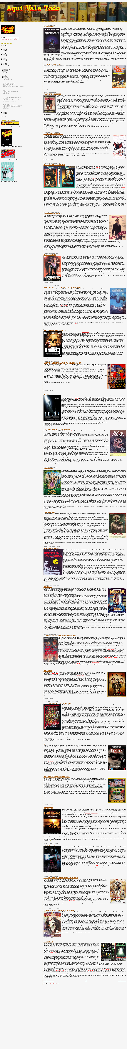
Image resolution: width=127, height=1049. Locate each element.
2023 (3, 49)
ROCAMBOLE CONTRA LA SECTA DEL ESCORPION (62, 363)
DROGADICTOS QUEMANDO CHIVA (56, 777)
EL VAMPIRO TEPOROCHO (53, 134)
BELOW (46, 394)
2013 (3, 61)
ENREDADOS (48, 469)
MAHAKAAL (47, 587)
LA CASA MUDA (49, 845)
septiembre (5, 69)
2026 (3, 45)
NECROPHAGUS (49, 255)
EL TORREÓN (48, 27)
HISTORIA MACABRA (51, 548)
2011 (3, 64)
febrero (5, 77)
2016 (3, 58)
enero (4, 111)
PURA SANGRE (49, 512)
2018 (3, 55)
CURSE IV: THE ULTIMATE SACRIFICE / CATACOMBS (62, 287)
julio (4, 71)
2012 (3, 63)
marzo (4, 76)
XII (44, 744)
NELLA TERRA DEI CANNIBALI (54, 330)
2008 (3, 114)
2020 (3, 53)
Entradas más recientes (48, 981)
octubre (5, 68)
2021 (3, 51)
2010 (3, 112)
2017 (3, 57)
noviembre (5, 66)
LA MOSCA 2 (48, 941)
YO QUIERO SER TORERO (53, 94)
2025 (3, 46)
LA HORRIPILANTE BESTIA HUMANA (56, 429)
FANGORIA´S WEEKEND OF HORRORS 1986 (59, 636)
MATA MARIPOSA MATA (52, 64)
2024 (3, 48)
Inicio (86, 981)
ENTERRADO (48, 808)
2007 (3, 116)
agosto (4, 70)
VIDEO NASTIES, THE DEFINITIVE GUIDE (58, 703)
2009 (3, 113)
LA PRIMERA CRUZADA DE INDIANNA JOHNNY (60, 878)
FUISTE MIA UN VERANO (52, 214)
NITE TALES (47, 671)
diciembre (5, 65)
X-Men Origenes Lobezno (91, 813)
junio (4, 72)
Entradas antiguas (122, 981)
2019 (3, 54)
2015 (3, 59)
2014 (3, 60)
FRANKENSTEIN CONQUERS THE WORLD (58, 910)
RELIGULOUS (6, 108)
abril (4, 75)
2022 (3, 50)
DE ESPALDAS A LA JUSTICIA (54, 165)
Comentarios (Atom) (54, 983)
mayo (4, 73)
